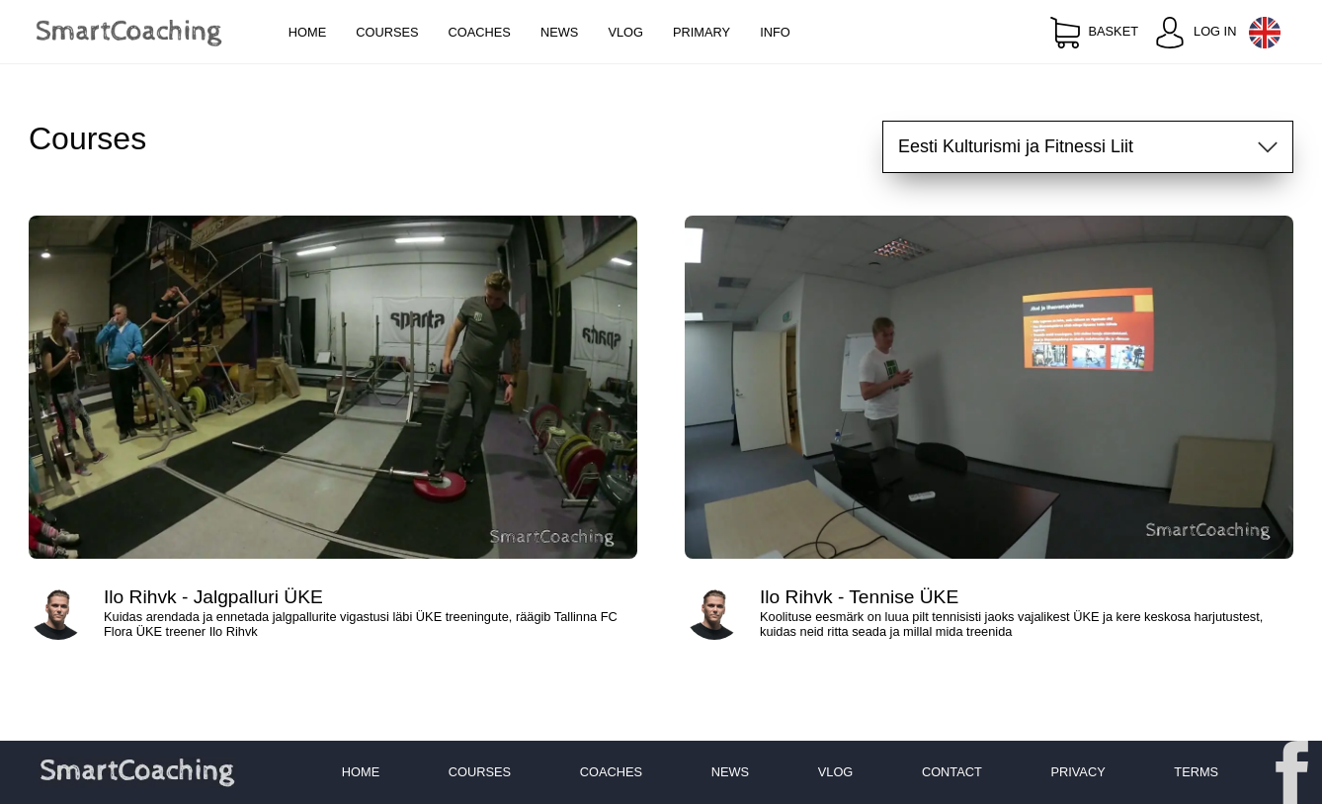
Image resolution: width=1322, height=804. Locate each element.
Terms (1196, 771)
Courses (387, 32)
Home (307, 32)
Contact (952, 771)
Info (775, 32)
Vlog (625, 32)
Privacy (1077, 771)
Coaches (480, 32)
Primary (701, 32)
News (559, 32)
